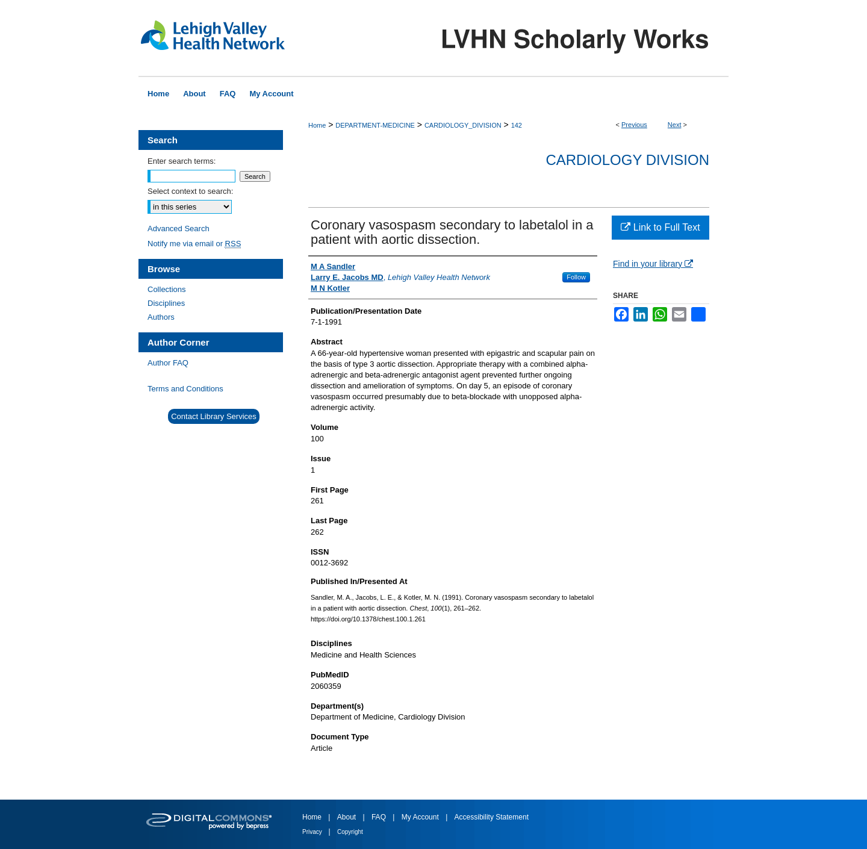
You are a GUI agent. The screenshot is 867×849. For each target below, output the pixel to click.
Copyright (350, 832)
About (347, 817)
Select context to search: (190, 191)
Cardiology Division (627, 160)
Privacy (313, 832)
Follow (576, 277)
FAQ (379, 817)
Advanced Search (179, 228)
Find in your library (653, 264)
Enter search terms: (182, 161)
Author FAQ (168, 362)
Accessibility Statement (492, 817)
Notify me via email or (194, 243)
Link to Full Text (660, 227)
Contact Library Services (213, 416)
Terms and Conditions (185, 388)
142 (516, 125)
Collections (167, 289)
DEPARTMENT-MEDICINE (375, 125)
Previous (634, 124)
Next (675, 124)
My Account (421, 817)
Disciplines (166, 303)
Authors (161, 317)
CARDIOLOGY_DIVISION (463, 125)
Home (317, 125)
